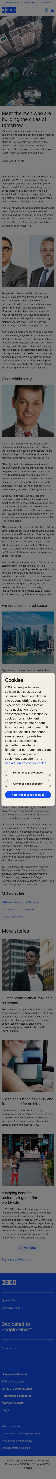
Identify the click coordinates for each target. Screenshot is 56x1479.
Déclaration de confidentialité (25, 763)
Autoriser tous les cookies (28, 794)
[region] (28, 739)
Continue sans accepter (28, 783)
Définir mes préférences (28, 772)
